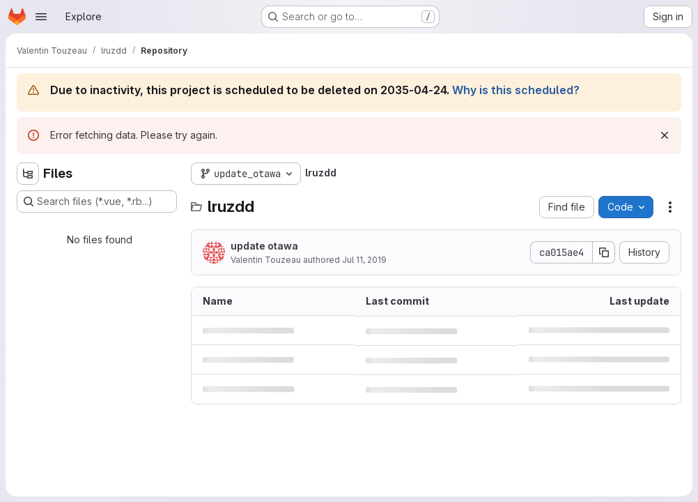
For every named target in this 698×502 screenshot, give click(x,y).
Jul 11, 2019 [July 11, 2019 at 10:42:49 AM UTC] (364, 259)
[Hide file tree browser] (28, 173)
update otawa (264, 246)
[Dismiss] (664, 135)
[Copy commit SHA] (604, 252)
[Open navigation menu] (41, 17)
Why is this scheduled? (516, 90)
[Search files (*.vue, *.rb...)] (97, 201)
